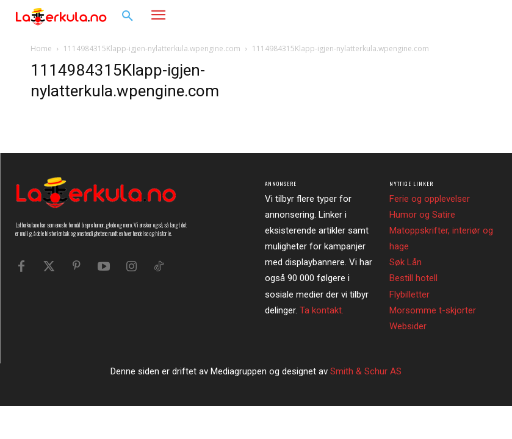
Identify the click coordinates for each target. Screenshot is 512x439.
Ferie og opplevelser (429, 198)
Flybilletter (409, 294)
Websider (408, 326)
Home (41, 48)
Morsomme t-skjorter (432, 310)
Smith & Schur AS (366, 371)
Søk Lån (405, 262)
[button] (127, 16)
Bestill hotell (413, 278)
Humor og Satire (422, 214)
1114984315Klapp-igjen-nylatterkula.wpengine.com (151, 48)
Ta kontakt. (322, 310)
